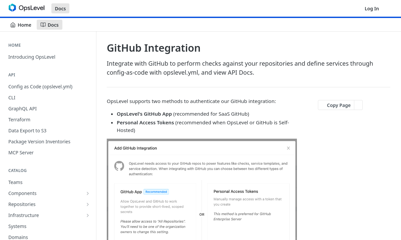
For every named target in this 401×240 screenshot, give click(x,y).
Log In (372, 8)
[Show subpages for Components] (87, 193)
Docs (60, 8)
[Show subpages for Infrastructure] (87, 215)
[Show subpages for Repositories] (87, 204)
